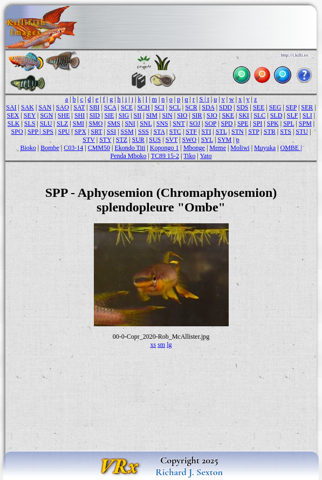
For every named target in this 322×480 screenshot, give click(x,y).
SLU (46, 123)
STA (159, 131)
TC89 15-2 (165, 156)
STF (191, 131)
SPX (80, 131)
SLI (307, 115)
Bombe (49, 148)
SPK (273, 123)
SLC (259, 115)
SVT (171, 139)
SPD (226, 123)
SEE (258, 107)
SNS (162, 123)
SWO (189, 139)
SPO (17, 131)
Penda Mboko (128, 156)
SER (307, 107)
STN (237, 131)
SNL (146, 123)
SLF (292, 115)
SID (95, 115)
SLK (14, 123)
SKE (228, 115)
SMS (113, 123)
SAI (11, 107)
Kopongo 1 (164, 148)
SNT (178, 123)
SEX (13, 115)
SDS (242, 107)
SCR (191, 107)
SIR (197, 115)
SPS (48, 131)
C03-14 (73, 148)
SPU (64, 131)
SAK (27, 107)
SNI (130, 123)
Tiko (189, 156)
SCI (159, 107)
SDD (225, 107)
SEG (275, 107)
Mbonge (194, 148)
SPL (288, 123)
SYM (224, 139)
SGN (46, 115)
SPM (305, 123)
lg (169, 344)
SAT (79, 107)
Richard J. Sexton (189, 472)
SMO (96, 123)
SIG (124, 115)
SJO (212, 115)
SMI (78, 123)
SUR (138, 139)
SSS (143, 131)
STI (206, 131)
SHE (64, 115)
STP (253, 131)
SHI (79, 115)
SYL (207, 139)
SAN (44, 107)
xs (153, 344)
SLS (30, 123)
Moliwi (239, 148)
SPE (243, 123)
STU (302, 131)
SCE (127, 107)
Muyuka (265, 148)
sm (161, 344)
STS (285, 131)
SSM (127, 131)
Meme (217, 148)
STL (221, 131)
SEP (291, 107)
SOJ (194, 123)
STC (175, 131)
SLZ (62, 123)
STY (105, 139)
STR (270, 131)
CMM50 (99, 148)
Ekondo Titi (129, 148)
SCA (110, 107)
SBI (95, 107)
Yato (205, 156)
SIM (151, 115)
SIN (167, 115)
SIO (182, 115)
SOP (210, 123)
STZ (121, 139)
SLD (276, 115)
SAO (62, 107)
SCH (143, 107)
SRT (96, 131)
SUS (155, 139)
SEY (30, 115)
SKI (244, 115)
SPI (257, 123)
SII (138, 115)
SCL (175, 107)
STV (88, 139)
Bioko (28, 148)
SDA (208, 107)
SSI (111, 131)
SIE (109, 115)
